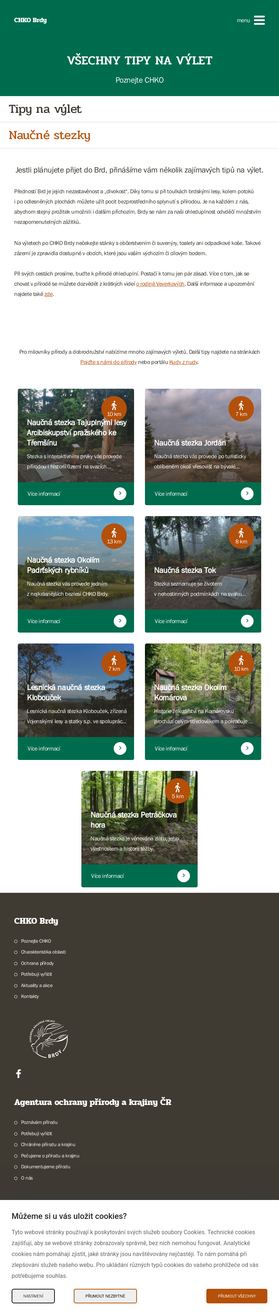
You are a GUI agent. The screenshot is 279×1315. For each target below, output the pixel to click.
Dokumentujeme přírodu (45, 1166)
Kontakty (30, 996)
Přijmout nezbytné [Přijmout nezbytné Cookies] (105, 1296)
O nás (27, 1178)
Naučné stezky (49, 135)
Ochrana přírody (37, 963)
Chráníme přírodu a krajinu (48, 1144)
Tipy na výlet (45, 109)
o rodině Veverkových (160, 283)
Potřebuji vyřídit (36, 974)
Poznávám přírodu (39, 1122)
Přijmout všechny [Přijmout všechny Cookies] (237, 1296)
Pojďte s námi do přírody (108, 362)
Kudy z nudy (183, 362)
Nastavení (33, 1296)
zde (48, 293)
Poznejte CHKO (36, 941)
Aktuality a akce (37, 985)
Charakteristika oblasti (43, 952)
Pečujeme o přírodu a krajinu (50, 1155)
